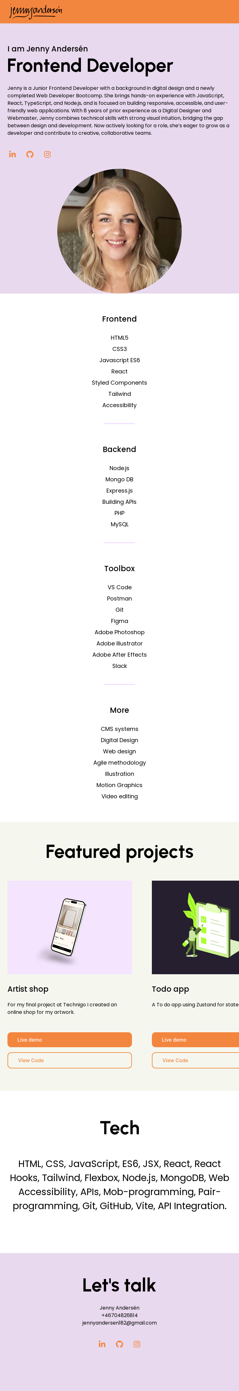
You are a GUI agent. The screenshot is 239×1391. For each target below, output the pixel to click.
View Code (31, 1060)
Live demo (29, 1040)
